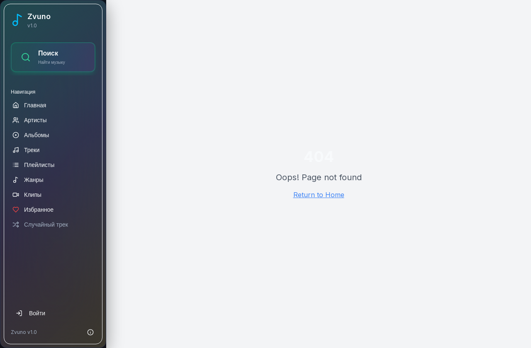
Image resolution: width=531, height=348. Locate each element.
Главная (29, 105)
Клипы (26, 194)
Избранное (33, 209)
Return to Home (318, 195)
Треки (25, 149)
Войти (30, 313)
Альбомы (30, 134)
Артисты (29, 119)
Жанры (27, 179)
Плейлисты (33, 164)
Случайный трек (40, 224)
